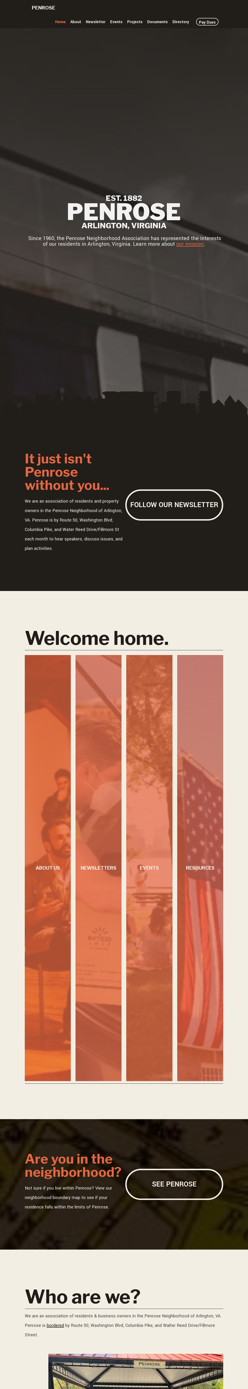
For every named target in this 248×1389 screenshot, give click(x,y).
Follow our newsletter (174, 505)
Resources (200, 868)
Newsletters (98, 868)
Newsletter (95, 22)
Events (116, 22)
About (75, 22)
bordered (55, 1325)
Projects (135, 22)
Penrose (43, 8)
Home (60, 22)
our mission (190, 244)
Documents (157, 22)
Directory (180, 22)
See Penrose (174, 1184)
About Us (48, 868)
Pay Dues (207, 22)
